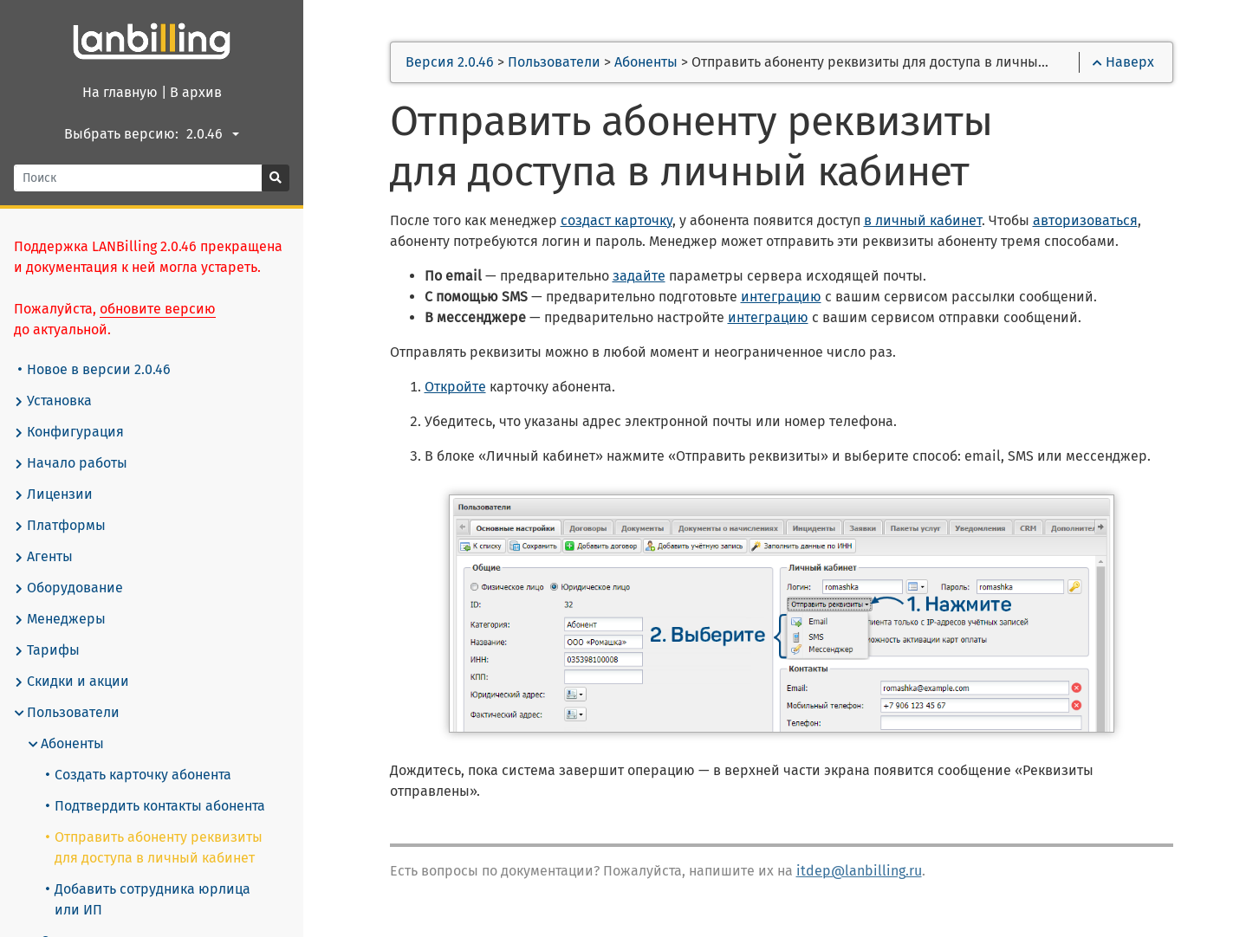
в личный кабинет (923, 220)
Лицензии (53, 494)
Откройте (455, 386)
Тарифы (47, 650)
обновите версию (158, 308)
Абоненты (66, 743)
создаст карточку (616, 220)
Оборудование (68, 588)
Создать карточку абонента (138, 774)
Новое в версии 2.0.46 (94, 369)
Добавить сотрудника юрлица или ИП (148, 899)
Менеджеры (60, 619)
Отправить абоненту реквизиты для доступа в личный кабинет (154, 847)
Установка (53, 401)
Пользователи (67, 712)
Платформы (60, 525)
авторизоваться (1085, 220)
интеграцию (781, 296)
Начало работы (70, 463)
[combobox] (215, 134)
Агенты (43, 556)
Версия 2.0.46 (450, 62)
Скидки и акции (71, 681)
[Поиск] (138, 178)
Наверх (1123, 62)
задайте (639, 276)
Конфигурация (69, 432)
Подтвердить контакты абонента (155, 806)
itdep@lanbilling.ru (859, 871)
